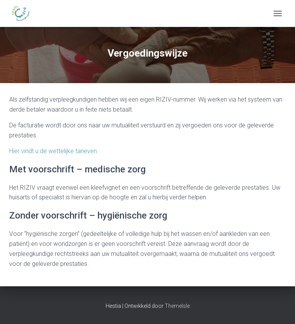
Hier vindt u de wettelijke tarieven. (53, 151)
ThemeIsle (177, 306)
